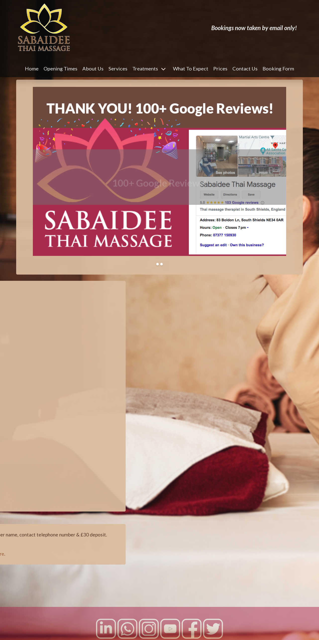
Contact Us (245, 68)
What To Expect (190, 68)
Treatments (145, 68)
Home (32, 68)
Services (117, 68)
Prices (220, 68)
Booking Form (278, 68)
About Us (93, 68)
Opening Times (60, 68)
